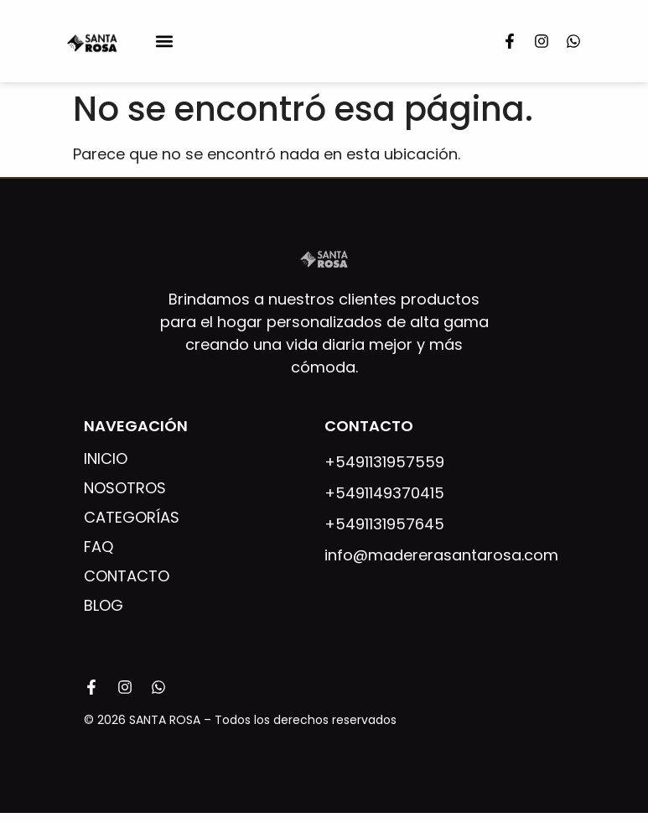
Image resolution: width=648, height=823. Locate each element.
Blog (103, 605)
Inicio (105, 459)
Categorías (131, 517)
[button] (165, 41)
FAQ (98, 547)
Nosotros (125, 488)
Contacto (126, 576)
